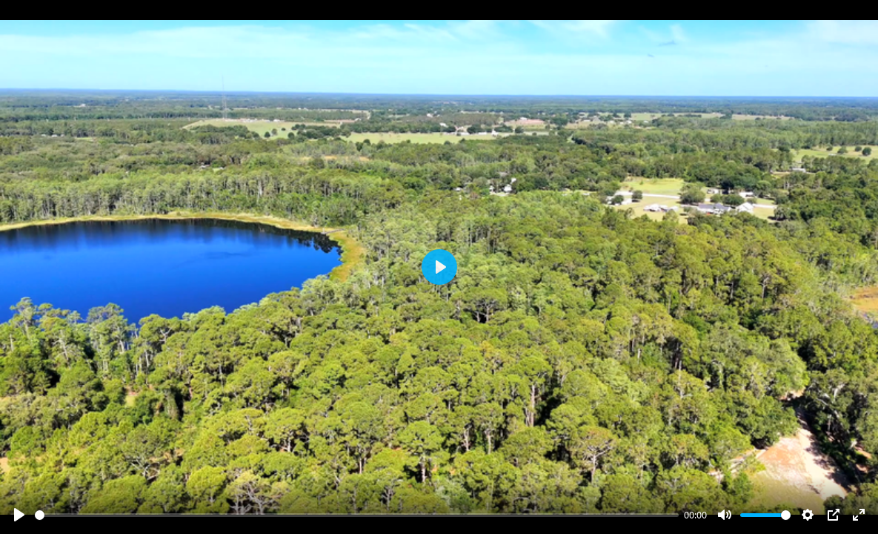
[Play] (19, 515)
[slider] (357, 515)
